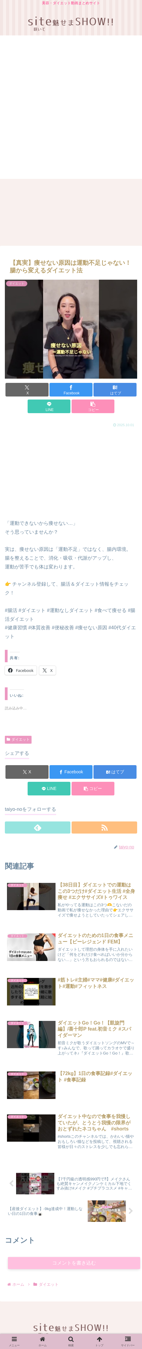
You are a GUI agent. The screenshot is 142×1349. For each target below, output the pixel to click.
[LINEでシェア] (49, 406)
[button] (93, 406)
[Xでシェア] (27, 389)
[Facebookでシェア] (71, 389)
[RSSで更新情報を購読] (104, 827)
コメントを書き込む (74, 1262)
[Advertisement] (70, 108)
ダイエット (18, 739)
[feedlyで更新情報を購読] (37, 827)
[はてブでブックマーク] (115, 389)
